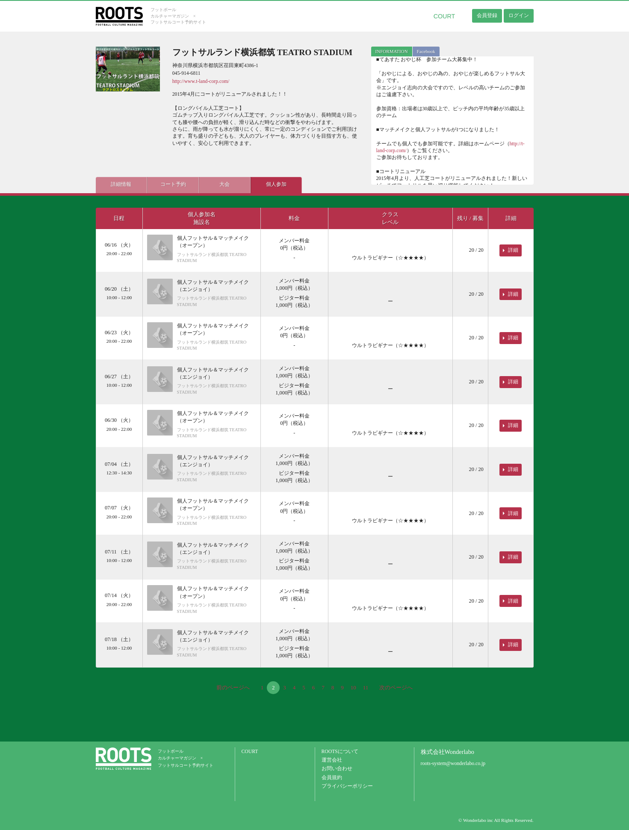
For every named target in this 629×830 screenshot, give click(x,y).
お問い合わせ (337, 768)
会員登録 (487, 15)
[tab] (391, 51)
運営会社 (332, 760)
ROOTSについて (340, 751)
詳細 (513, 250)
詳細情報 (121, 184)
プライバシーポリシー (347, 786)
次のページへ (396, 687)
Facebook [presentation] (426, 51)
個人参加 (275, 184)
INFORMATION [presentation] (391, 51)
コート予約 (173, 184)
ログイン (518, 15)
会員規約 (332, 777)
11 (366, 687)
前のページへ (233, 687)
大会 (224, 184)
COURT (444, 16)
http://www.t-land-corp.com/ (201, 81)
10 (353, 687)
